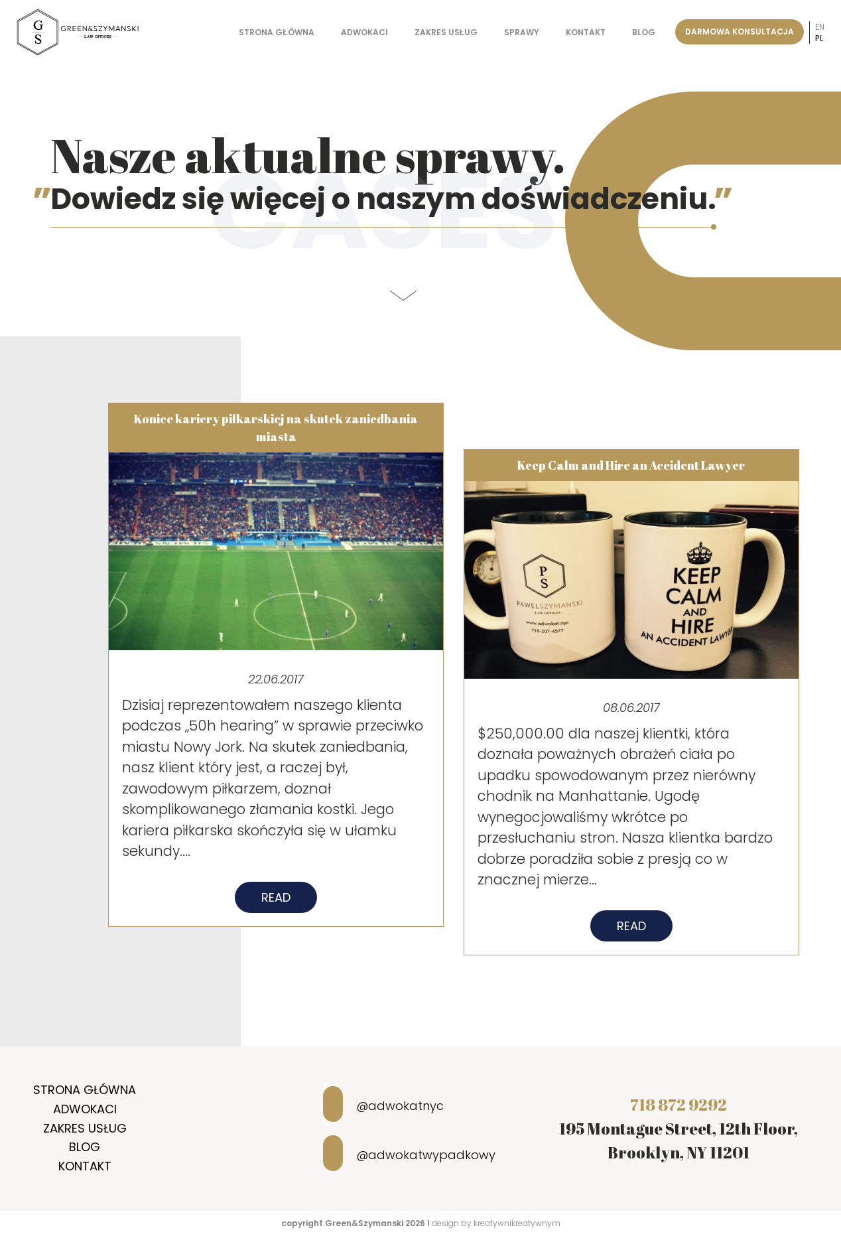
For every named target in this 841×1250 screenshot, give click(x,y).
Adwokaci (364, 32)
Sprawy (521, 32)
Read (276, 908)
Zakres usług (446, 32)
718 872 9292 (678, 1104)
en (819, 27)
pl (819, 38)
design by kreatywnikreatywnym (496, 1223)
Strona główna (276, 32)
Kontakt (586, 32)
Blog (643, 32)
